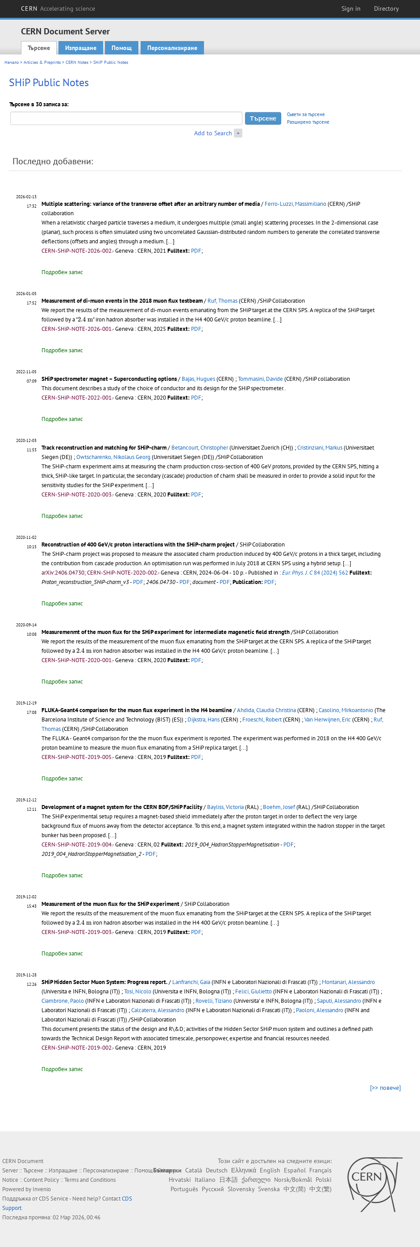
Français (320, 1170)
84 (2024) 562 (315, 572)
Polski (324, 1180)
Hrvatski (180, 1180)
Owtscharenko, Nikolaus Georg (113, 457)
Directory (386, 8)
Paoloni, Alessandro (319, 1010)
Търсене (39, 48)
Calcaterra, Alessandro (157, 1010)
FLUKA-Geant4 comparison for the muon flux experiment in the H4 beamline (137, 710)
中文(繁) (320, 1189)
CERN (58, 8)
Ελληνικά (243, 1170)
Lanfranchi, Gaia (191, 982)
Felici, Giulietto (253, 991)
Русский (213, 1189)
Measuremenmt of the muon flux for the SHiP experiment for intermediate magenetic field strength (166, 632)
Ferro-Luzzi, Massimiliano (295, 204)
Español (295, 1170)
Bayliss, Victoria (225, 807)
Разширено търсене (308, 122)
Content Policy (41, 1180)
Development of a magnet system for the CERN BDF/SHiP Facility (122, 807)
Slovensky (241, 1189)
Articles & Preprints (42, 62)
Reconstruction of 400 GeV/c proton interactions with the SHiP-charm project (138, 544)
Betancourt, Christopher (199, 447)
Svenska (269, 1189)
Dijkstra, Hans (203, 719)
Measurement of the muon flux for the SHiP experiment (110, 904)
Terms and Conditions (90, 1180)
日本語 (228, 1180)
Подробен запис (62, 272)
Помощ (122, 48)
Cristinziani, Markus (319, 447)
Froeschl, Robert (262, 719)
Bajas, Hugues (198, 379)
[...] (170, 241)
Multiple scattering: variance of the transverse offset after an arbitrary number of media (151, 204)
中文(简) (294, 1189)
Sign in (351, 8)
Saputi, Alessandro (339, 1001)
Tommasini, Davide (260, 379)
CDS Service (53, 1198)
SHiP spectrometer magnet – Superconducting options (109, 379)
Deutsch (217, 1170)
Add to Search (213, 133)
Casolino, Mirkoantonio (346, 710)
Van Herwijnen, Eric (327, 719)
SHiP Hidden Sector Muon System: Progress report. (104, 982)
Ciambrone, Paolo (63, 1001)
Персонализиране (172, 48)
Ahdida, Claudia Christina (266, 710)
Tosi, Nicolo (137, 991)
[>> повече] (385, 1088)
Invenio (42, 1189)
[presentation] (85, 319)
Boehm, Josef (279, 807)
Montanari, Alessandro (348, 982)
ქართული (255, 1180)
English (270, 1170)
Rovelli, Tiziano (213, 1001)
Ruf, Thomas (222, 300)
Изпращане (80, 48)
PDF (196, 250)
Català (193, 1170)
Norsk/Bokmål (293, 1180)
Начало (11, 62)
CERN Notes (77, 62)
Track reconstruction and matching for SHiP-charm (104, 447)
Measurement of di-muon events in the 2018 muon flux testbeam (122, 300)
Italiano (205, 1180)
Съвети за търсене (306, 114)
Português (184, 1189)
